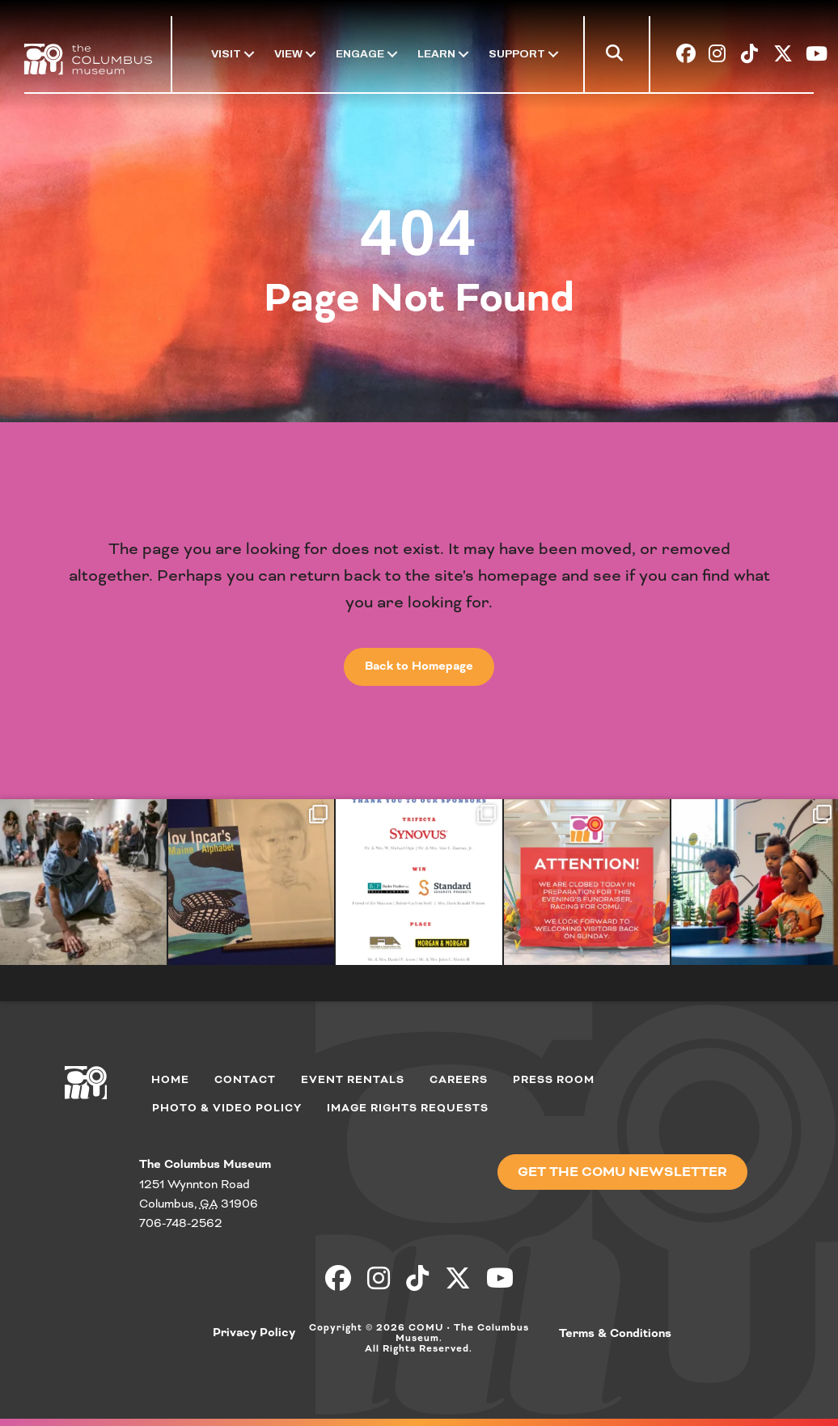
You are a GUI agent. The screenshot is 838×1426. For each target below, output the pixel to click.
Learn (436, 54)
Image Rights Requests (408, 1108)
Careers (459, 1080)
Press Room (554, 1080)
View (288, 54)
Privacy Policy (254, 1333)
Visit (226, 54)
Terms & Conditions (615, 1334)
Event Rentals (352, 1080)
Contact (245, 1080)
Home (170, 1080)
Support (517, 54)
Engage (360, 54)
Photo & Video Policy (227, 1108)
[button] (617, 56)
